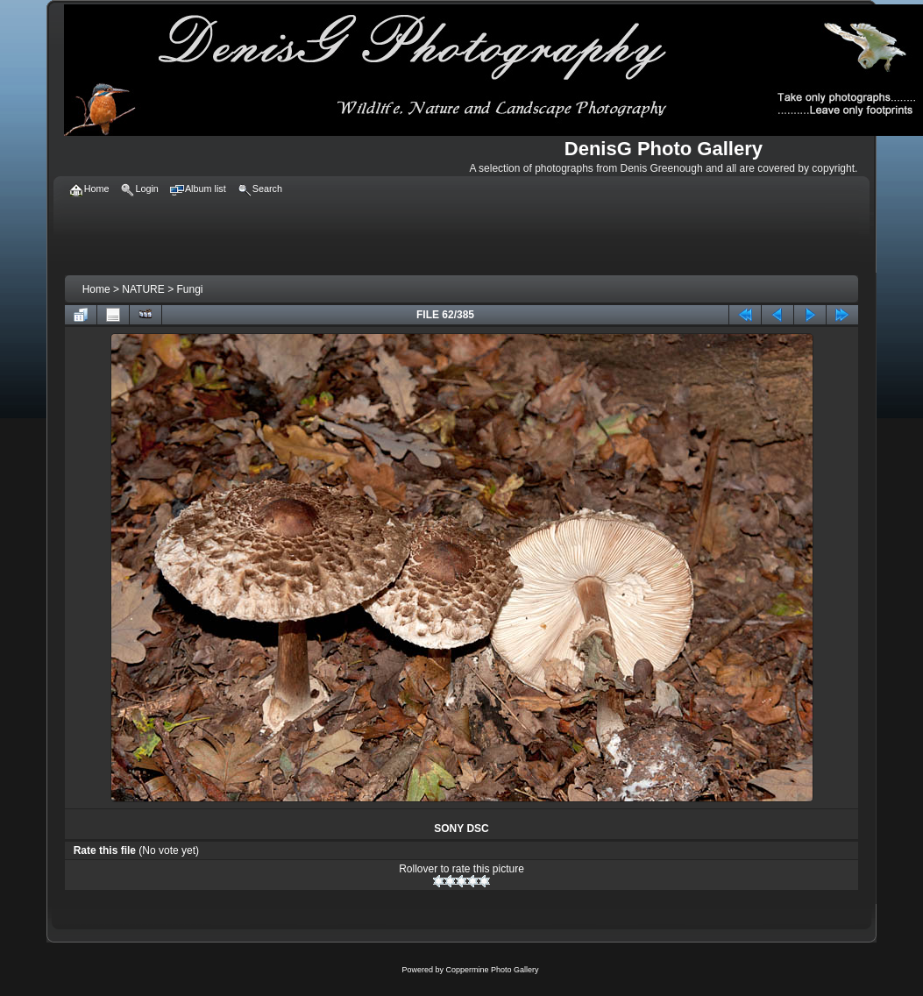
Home (96, 289)
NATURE (143, 289)
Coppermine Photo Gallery (491, 969)
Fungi (189, 289)
